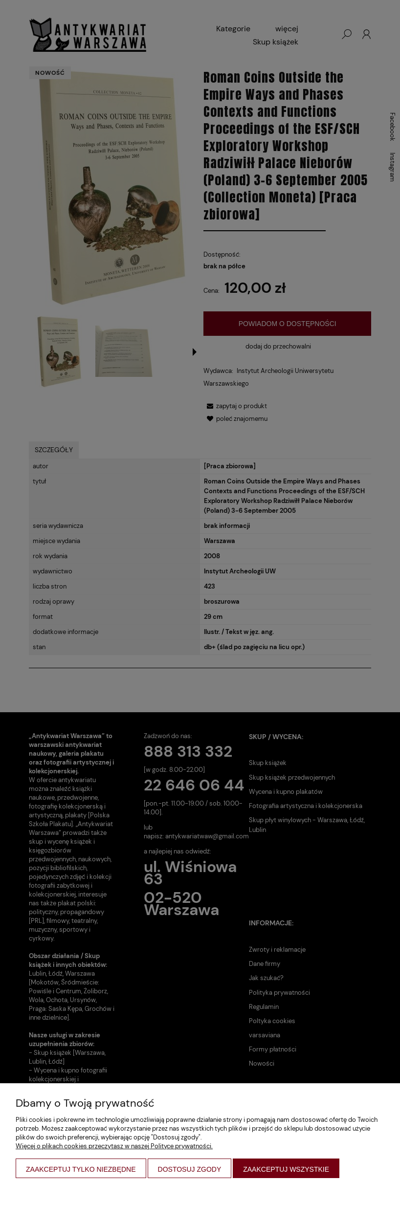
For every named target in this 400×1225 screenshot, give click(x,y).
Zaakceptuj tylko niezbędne (81, 1169)
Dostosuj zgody (190, 1169)
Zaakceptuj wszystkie (286, 1169)
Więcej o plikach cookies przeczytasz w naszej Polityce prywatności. (114, 1146)
